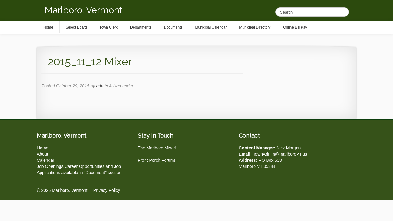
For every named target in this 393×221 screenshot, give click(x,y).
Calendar (45, 160)
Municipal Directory (254, 27)
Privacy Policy (106, 190)
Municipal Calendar (211, 27)
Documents (173, 27)
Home (42, 147)
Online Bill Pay (295, 27)
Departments (140, 27)
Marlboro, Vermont (84, 10)
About (42, 154)
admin (102, 85)
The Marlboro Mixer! (157, 147)
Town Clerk (108, 27)
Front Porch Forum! (156, 160)
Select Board (76, 27)
